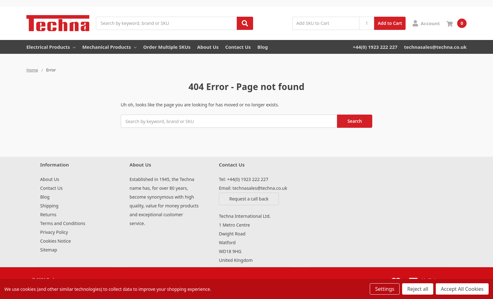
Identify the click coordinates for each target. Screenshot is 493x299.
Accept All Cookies (462, 288)
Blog (263, 47)
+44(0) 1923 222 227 (375, 47)
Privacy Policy (54, 232)
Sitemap (48, 250)
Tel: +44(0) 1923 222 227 (243, 179)
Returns (48, 214)
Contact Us (238, 47)
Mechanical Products (109, 47)
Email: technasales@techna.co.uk (253, 188)
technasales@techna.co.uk (435, 47)
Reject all (417, 288)
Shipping (49, 206)
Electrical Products (50, 47)
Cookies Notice (55, 241)
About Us (208, 47)
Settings (384, 288)
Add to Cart (390, 23)
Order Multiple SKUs (167, 47)
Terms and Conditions (62, 223)
